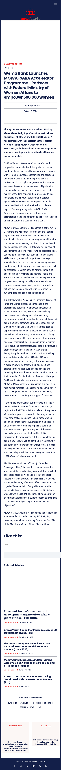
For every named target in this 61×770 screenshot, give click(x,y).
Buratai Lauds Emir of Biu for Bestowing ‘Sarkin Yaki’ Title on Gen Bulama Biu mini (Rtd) (28, 679)
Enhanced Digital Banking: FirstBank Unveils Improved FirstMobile (45, 742)
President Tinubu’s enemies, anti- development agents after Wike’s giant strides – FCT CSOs (27, 614)
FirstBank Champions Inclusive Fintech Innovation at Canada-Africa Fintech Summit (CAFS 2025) (27, 646)
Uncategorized (13, 64)
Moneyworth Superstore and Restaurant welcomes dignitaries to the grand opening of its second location (29, 662)
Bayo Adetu (34, 105)
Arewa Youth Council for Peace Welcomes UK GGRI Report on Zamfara (30, 631)
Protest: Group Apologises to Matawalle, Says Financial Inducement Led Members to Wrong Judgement (15, 746)
